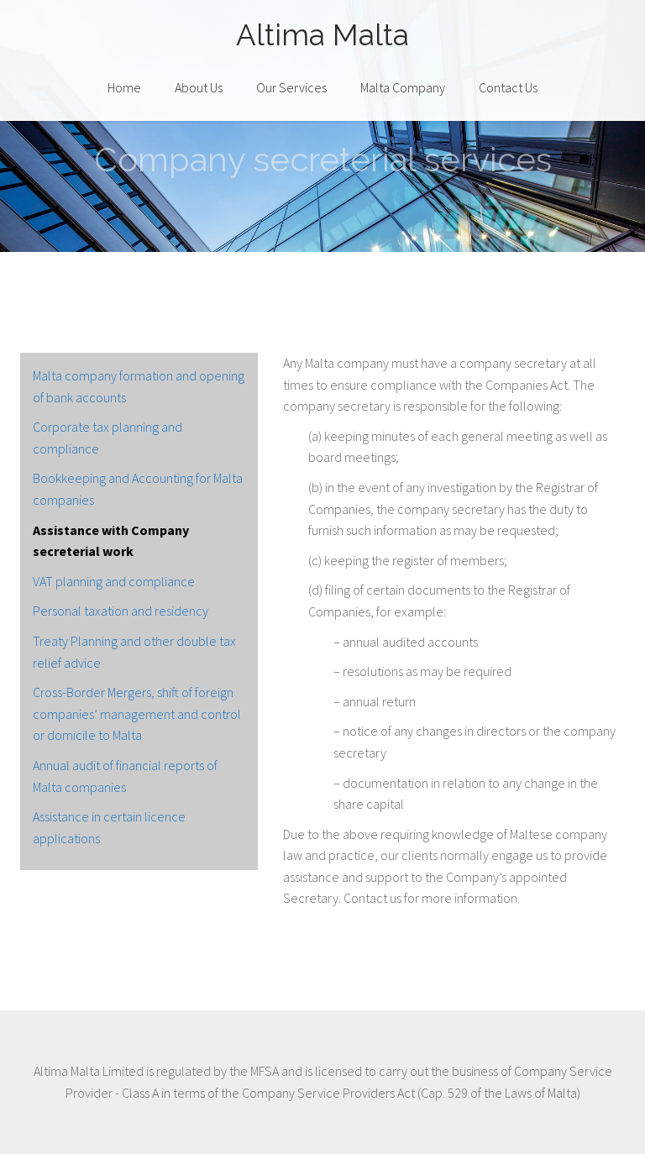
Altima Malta (322, 35)
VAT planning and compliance (114, 581)
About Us (199, 87)
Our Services (291, 87)
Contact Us (508, 87)
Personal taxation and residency (120, 610)
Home (124, 87)
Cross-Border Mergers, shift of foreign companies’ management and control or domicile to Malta (137, 713)
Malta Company (402, 87)
